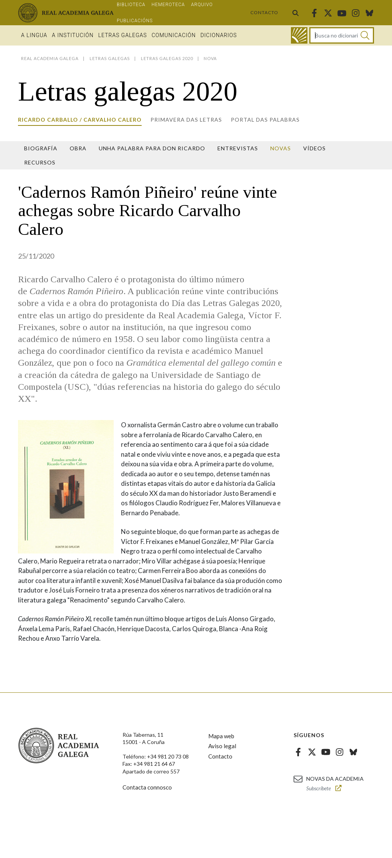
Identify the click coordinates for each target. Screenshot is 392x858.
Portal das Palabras (265, 119)
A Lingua (34, 35)
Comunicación (174, 35)
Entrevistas (237, 148)
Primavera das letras (186, 119)
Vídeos (314, 148)
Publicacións (135, 20)
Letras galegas (122, 35)
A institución (73, 35)
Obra (78, 148)
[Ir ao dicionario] (299, 35)
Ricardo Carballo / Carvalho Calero (80, 119)
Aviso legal (222, 745)
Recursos (40, 162)
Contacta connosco (147, 787)
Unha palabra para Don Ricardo (152, 148)
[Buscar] (365, 35)
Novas (280, 148)
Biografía (40, 148)
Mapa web (221, 736)
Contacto (264, 12)
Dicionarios (218, 35)
